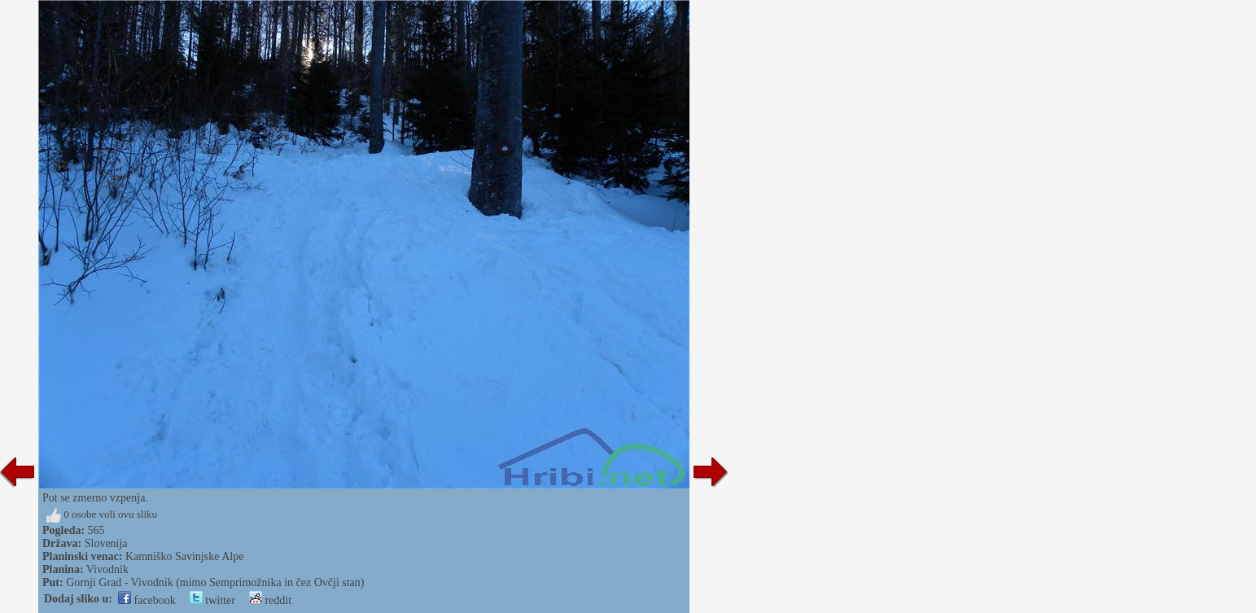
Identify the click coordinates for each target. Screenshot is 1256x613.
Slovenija (106, 543)
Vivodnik (107, 569)
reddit (270, 600)
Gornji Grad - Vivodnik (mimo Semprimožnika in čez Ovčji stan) (215, 582)
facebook (147, 600)
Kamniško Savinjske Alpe (184, 556)
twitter (212, 600)
